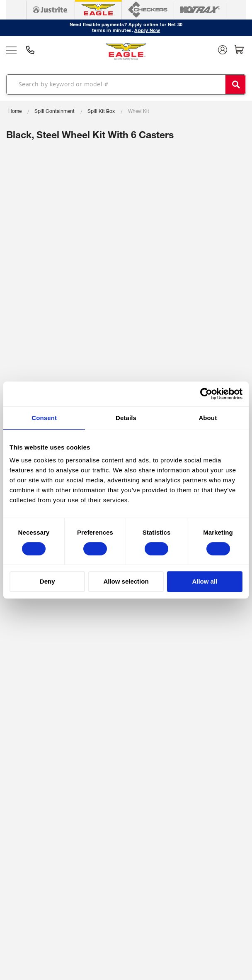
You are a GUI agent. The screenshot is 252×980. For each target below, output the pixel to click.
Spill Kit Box (101, 111)
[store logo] (126, 51)
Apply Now (147, 31)
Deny (47, 581)
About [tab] (208, 417)
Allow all (204, 581)
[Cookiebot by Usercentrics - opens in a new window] (206, 394)
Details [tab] (126, 417)
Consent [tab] (44, 417)
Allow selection (125, 581)
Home (15, 111)
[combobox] (126, 84)
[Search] (235, 84)
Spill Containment (54, 111)
